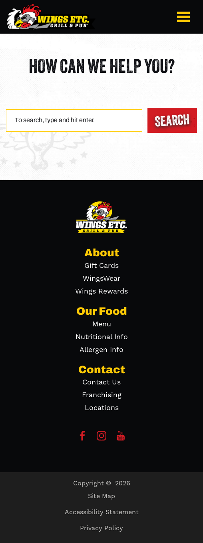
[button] (185, 17)
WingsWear (101, 278)
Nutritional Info (102, 337)
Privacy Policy (101, 528)
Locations (102, 407)
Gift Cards (101, 265)
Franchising (101, 395)
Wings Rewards (101, 291)
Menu (101, 324)
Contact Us (101, 382)
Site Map (101, 496)
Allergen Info (101, 349)
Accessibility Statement (102, 512)
